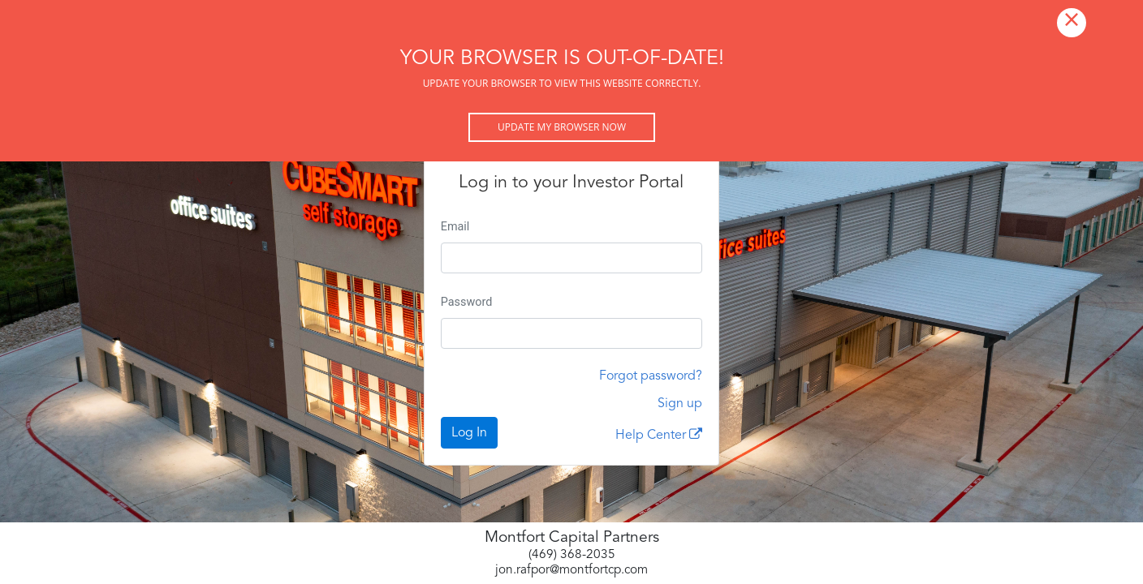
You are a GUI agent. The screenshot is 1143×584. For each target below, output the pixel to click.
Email (455, 227)
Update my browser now (562, 127)
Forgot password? (650, 376)
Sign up (680, 403)
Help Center (658, 434)
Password (467, 302)
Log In (469, 433)
